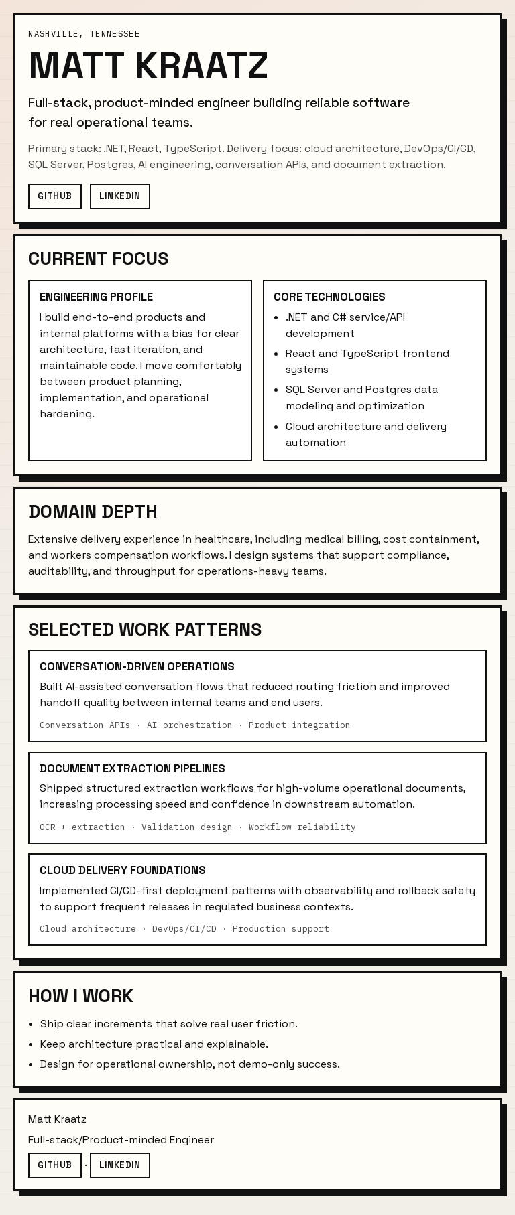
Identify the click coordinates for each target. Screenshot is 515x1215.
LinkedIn (120, 196)
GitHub (55, 196)
